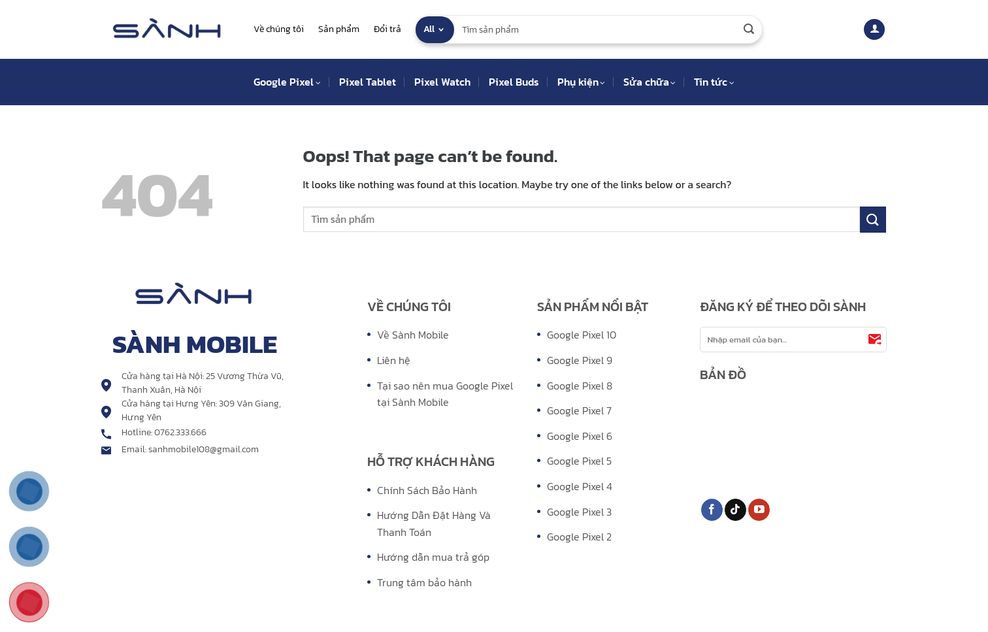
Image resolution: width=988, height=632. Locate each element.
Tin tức (714, 82)
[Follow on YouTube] (759, 510)
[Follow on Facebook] (712, 510)
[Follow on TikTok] (735, 510)
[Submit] (749, 29)
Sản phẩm (338, 29)
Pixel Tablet (367, 82)
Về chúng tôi (279, 29)
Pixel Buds (514, 82)
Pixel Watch (442, 82)
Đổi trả (387, 29)
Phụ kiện (581, 82)
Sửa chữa (649, 82)
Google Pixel (287, 82)
